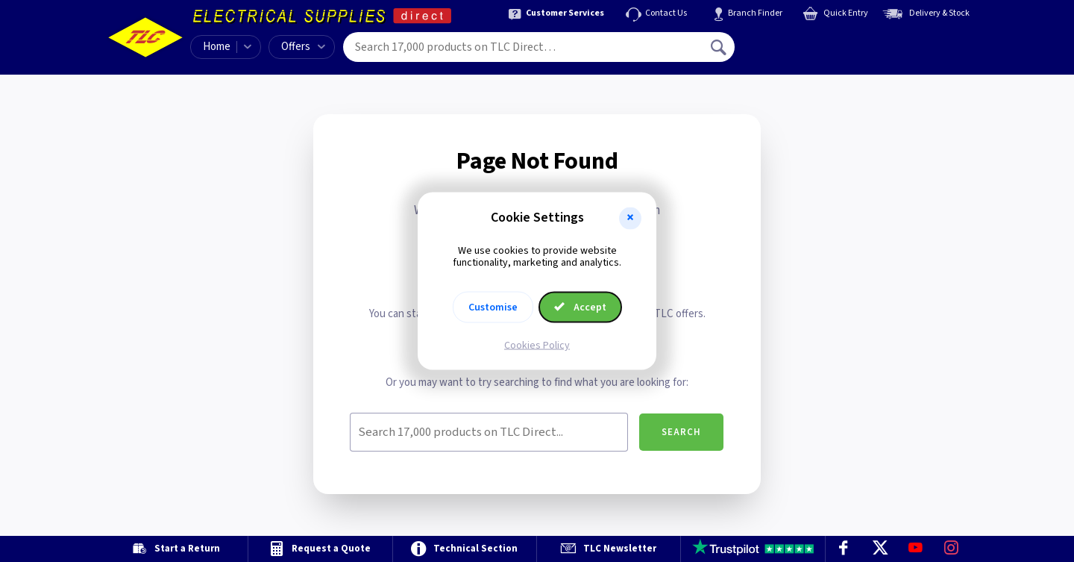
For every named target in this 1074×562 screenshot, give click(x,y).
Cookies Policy (537, 345)
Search (681, 432)
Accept (580, 307)
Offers (303, 46)
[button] (630, 218)
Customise (493, 307)
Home (216, 46)
